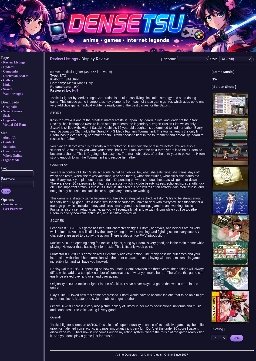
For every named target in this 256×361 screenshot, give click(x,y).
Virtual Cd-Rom (14, 124)
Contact (8, 142)
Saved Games (12, 111)
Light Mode (11, 160)
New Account (12, 204)
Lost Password (13, 209)
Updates (8, 67)
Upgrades (10, 120)
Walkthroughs (13, 94)
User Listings (12, 151)
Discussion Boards (15, 76)
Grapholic (10, 107)
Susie (6, 115)
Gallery (8, 80)
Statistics (9, 147)
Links (7, 84)
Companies (11, 71)
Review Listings (14, 62)
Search (8, 89)
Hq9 (75, 90)
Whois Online (12, 155)
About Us (9, 137)
